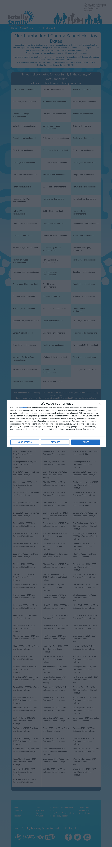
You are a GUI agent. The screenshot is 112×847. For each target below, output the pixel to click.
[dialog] (56, 423)
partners (23, 408)
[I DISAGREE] (101, 405)
